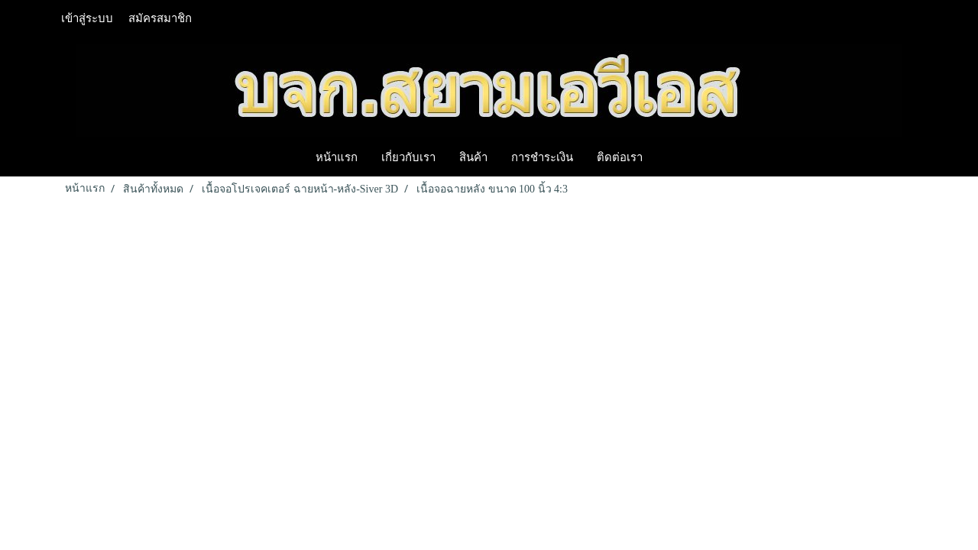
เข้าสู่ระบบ (87, 18)
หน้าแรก (337, 156)
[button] (668, 156)
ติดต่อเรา (620, 156)
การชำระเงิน (542, 156)
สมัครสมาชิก (160, 18)
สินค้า (473, 156)
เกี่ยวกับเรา (408, 156)
